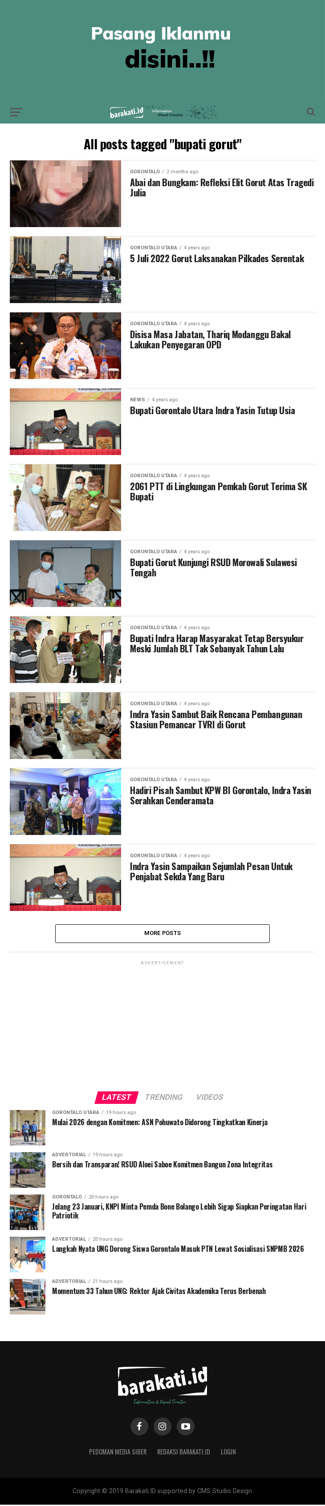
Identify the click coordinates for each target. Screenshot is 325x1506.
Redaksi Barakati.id (183, 1453)
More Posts (162, 934)
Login (228, 1453)
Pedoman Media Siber (117, 1453)
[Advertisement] (162, 1023)
